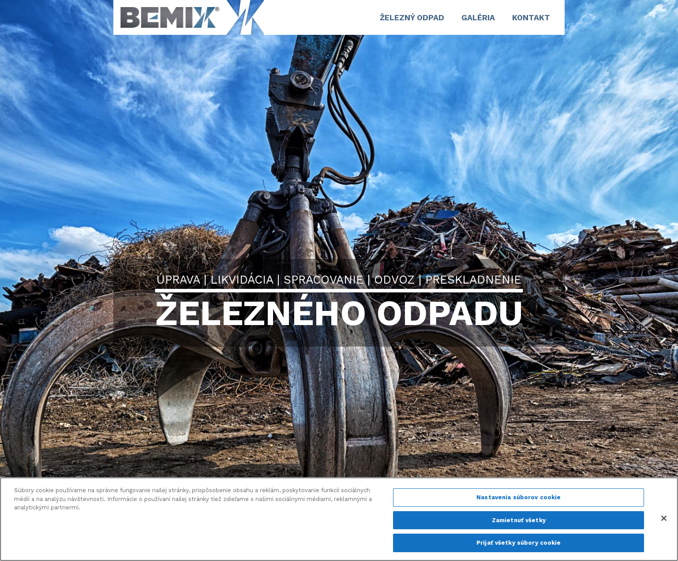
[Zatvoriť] (664, 518)
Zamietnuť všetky (519, 520)
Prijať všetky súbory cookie (518, 542)
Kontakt (531, 17)
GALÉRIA (478, 17)
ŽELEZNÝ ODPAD (412, 17)
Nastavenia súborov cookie (518, 497)
